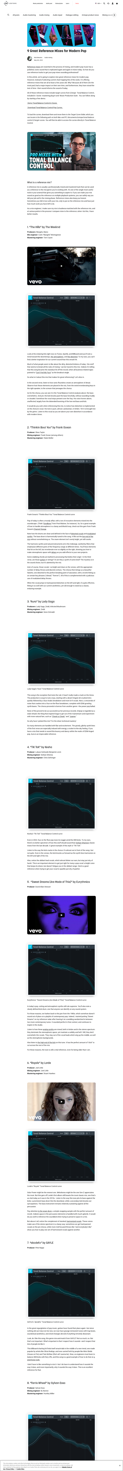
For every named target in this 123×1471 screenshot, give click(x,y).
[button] (8, 15)
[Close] (120, 1465)
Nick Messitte (38, 57)
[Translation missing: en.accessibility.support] (108, 3)
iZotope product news (90, 15)
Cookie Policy (20, 1469)
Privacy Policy (10, 1469)
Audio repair (57, 15)
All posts (16, 15)
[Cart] (117, 3)
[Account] (112, 3)
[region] (61, 1465)
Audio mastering (29, 15)
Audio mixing (44, 15)
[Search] (104, 3)
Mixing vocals (107, 15)
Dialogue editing (72, 15)
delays (54, 552)
